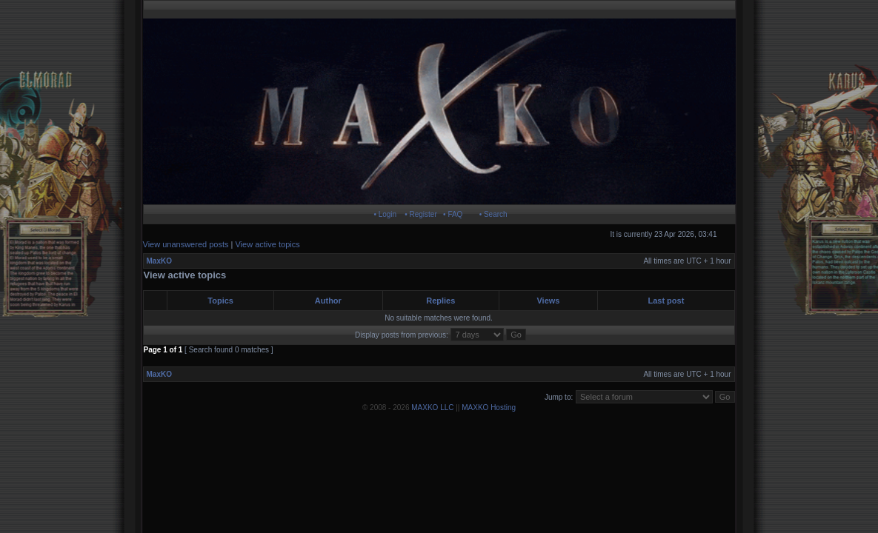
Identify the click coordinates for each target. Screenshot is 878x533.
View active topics (267, 244)
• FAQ (452, 214)
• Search (493, 214)
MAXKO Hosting (489, 407)
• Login (384, 214)
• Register (421, 214)
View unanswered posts (186, 244)
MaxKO (159, 261)
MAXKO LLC (432, 407)
